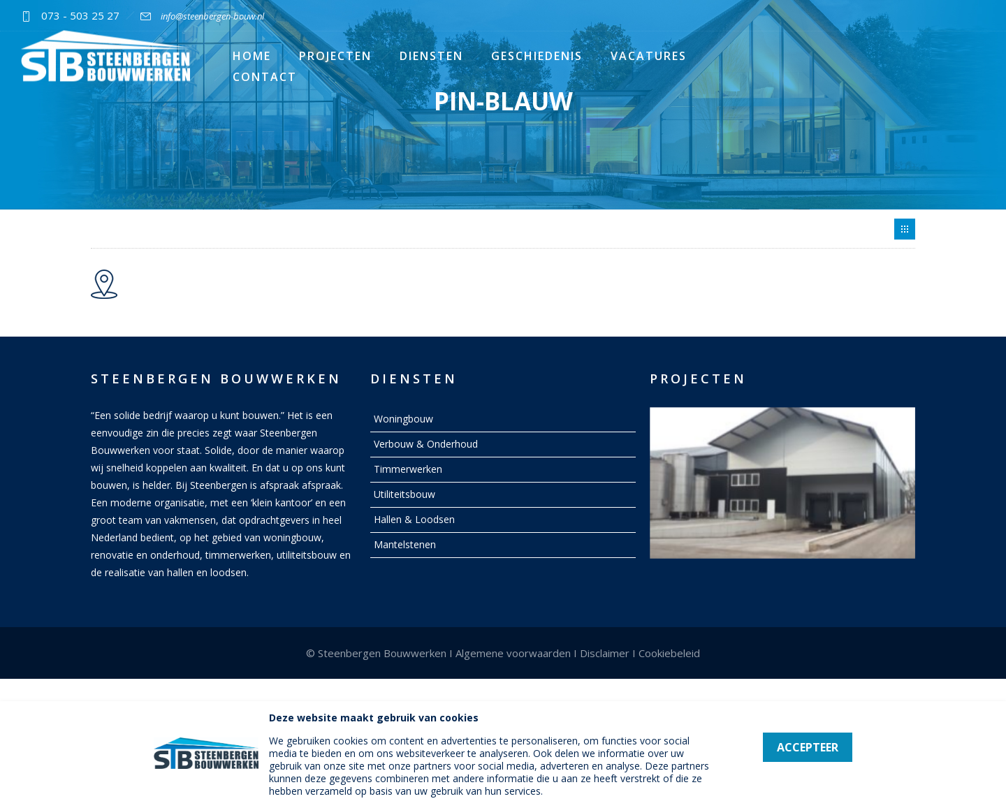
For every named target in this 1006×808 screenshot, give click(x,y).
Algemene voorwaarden (513, 653)
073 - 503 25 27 (80, 15)
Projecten (335, 56)
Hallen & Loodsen (414, 519)
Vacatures (649, 56)
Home (252, 56)
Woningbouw (403, 418)
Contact (265, 77)
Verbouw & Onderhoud (426, 443)
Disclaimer (604, 653)
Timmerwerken (408, 469)
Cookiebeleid (669, 653)
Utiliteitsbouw (404, 494)
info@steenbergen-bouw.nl (212, 16)
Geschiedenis (537, 56)
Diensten (431, 56)
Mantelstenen (405, 544)
